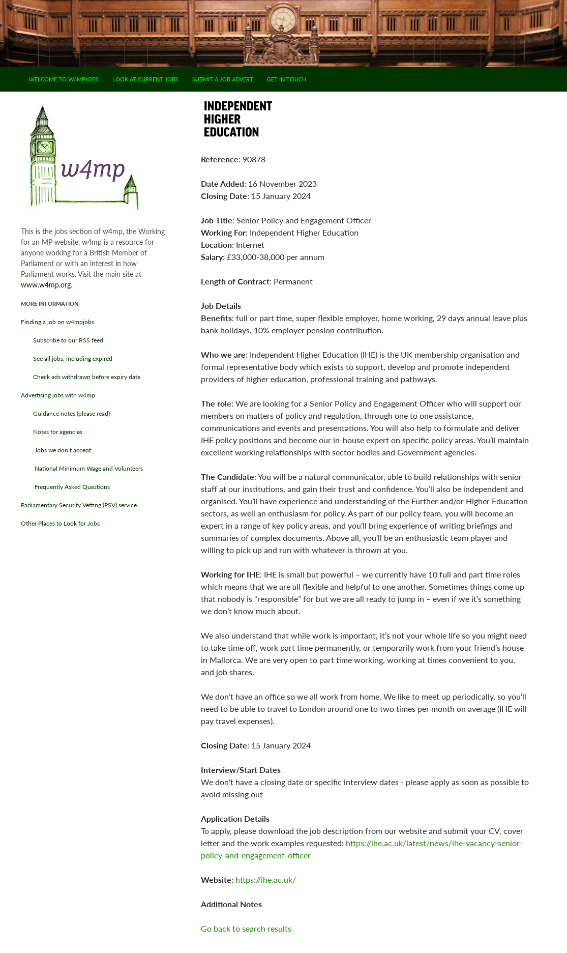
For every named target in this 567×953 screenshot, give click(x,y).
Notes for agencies (51, 432)
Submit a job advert (222, 79)
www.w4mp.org (46, 284)
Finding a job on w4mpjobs (57, 322)
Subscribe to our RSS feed (62, 340)
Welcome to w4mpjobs (64, 79)
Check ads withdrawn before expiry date (80, 377)
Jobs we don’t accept (56, 450)
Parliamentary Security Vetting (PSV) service (79, 505)
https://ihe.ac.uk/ (265, 879)
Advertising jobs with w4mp (58, 395)
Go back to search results (246, 928)
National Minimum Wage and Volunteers (82, 468)
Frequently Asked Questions (65, 486)
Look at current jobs (145, 79)
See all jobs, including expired (66, 358)
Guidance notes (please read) (65, 413)
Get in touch (286, 79)
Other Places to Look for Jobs (60, 523)
